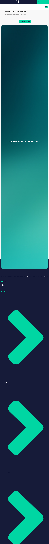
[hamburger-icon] (46, 7)
